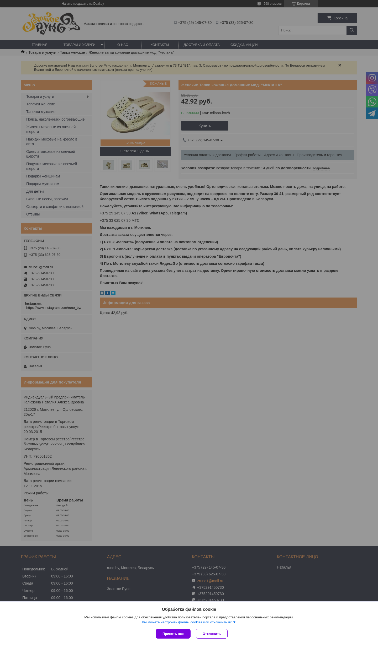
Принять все (173, 634)
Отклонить (212, 634)
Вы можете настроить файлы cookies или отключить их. (187, 622)
